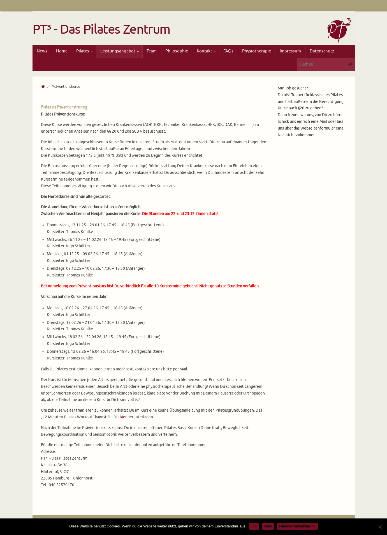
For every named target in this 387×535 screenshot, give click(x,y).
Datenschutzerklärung (297, 526)
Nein (268, 526)
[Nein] (380, 527)
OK (254, 526)
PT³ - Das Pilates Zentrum (102, 29)
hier (123, 417)
